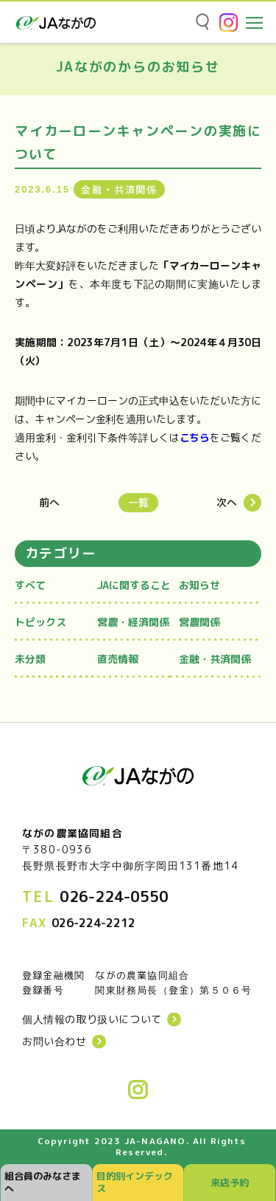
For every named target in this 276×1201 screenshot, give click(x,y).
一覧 (138, 502)
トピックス (40, 622)
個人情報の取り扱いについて (92, 1019)
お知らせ (199, 585)
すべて (30, 585)
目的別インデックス (134, 1182)
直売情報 (117, 659)
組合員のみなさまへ (42, 1182)
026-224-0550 (114, 896)
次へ (226, 503)
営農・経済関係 (133, 622)
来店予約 (229, 1182)
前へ (49, 503)
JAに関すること (134, 585)
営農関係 (199, 622)
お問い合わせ (54, 1041)
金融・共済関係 (215, 659)
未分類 (30, 659)
